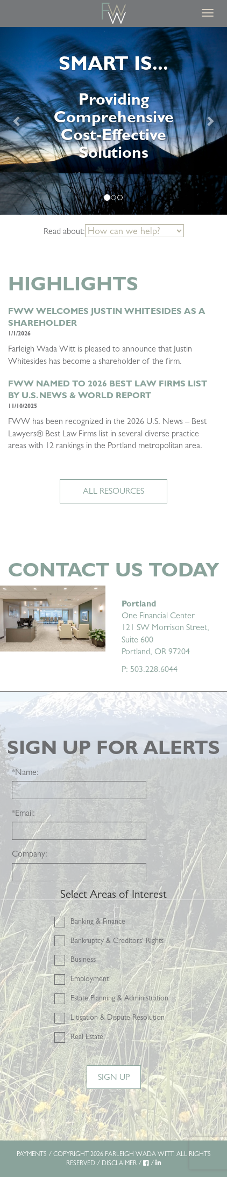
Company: (29, 854)
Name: (25, 772)
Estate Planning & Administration (119, 997)
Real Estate (86, 1036)
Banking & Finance (97, 921)
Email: (23, 813)
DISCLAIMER (119, 1163)
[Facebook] (146, 1163)
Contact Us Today (113, 569)
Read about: (64, 231)
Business (83, 959)
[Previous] (17, 121)
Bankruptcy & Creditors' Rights (117, 940)
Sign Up (114, 1077)
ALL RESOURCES (113, 491)
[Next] (210, 121)
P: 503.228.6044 (150, 669)
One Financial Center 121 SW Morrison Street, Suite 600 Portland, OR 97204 (165, 627)
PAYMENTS (32, 1154)
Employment (89, 978)
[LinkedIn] (158, 1163)
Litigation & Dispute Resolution (117, 1017)
